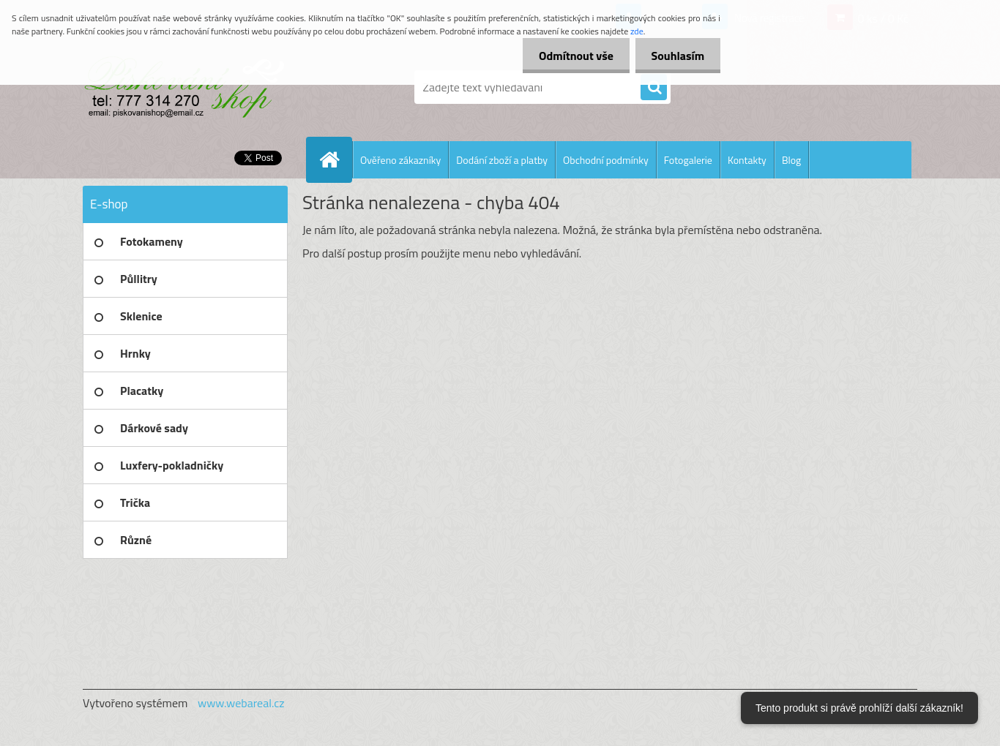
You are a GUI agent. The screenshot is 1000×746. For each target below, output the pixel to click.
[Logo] (183, 87)
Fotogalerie (688, 159)
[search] (654, 88)
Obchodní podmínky (606, 159)
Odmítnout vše (569, 55)
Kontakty (747, 159)
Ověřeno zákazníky (400, 159)
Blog (791, 159)
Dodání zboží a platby (502, 159)
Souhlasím (675, 55)
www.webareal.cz (241, 703)
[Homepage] (335, 159)
